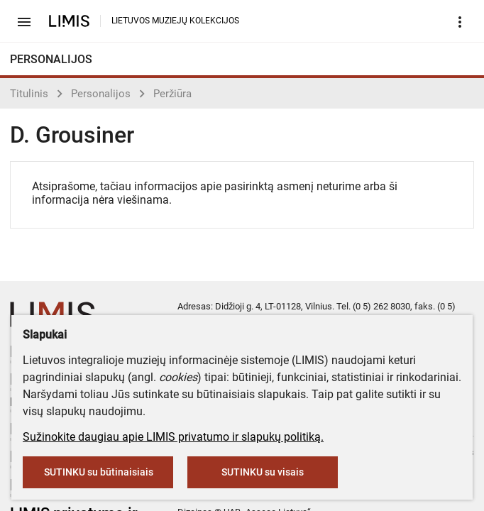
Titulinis (29, 93)
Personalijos (101, 93)
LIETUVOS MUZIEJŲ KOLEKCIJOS (175, 21)
